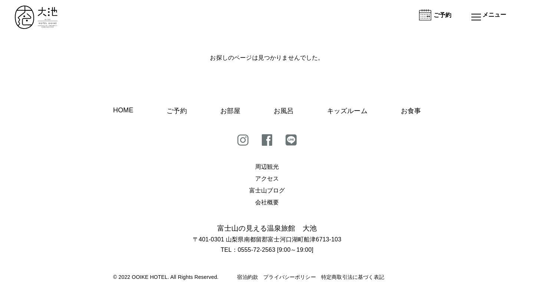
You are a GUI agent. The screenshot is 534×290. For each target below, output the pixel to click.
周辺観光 (267, 167)
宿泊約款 (247, 277)
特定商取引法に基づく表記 (352, 277)
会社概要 (267, 202)
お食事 (411, 111)
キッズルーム (347, 111)
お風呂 (284, 111)
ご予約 (177, 111)
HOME (123, 110)
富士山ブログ (267, 190)
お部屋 (230, 111)
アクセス (267, 178)
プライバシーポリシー (289, 277)
